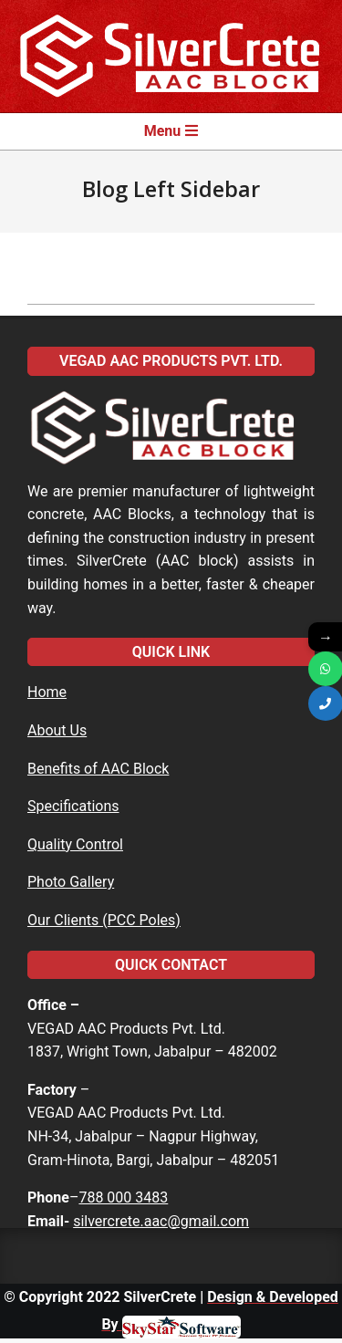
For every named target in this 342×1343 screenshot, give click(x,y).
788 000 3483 (123, 1197)
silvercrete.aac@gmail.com (161, 1221)
